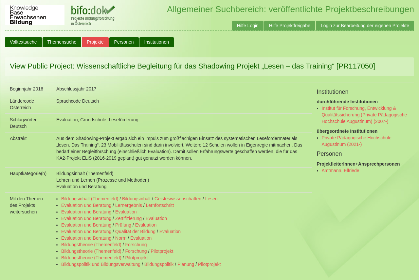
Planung (185, 264)
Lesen (211, 198)
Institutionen (156, 42)
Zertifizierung (128, 218)
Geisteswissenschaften (178, 198)
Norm (120, 238)
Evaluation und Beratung (86, 205)
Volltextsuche (23, 42)
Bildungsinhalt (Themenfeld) (89, 198)
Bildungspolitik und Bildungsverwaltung (100, 264)
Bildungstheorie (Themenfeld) (91, 244)
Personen (124, 42)
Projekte (95, 42)
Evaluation (126, 211)
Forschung (136, 244)
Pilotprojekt (162, 251)
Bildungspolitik (159, 264)
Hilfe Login (248, 25)
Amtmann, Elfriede (340, 170)
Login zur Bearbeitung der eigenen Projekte (365, 25)
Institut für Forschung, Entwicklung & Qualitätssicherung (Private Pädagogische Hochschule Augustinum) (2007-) (364, 115)
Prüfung (123, 225)
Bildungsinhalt (136, 198)
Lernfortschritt (160, 205)
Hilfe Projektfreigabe (289, 25)
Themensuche (62, 42)
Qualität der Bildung (135, 231)
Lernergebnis (128, 205)
